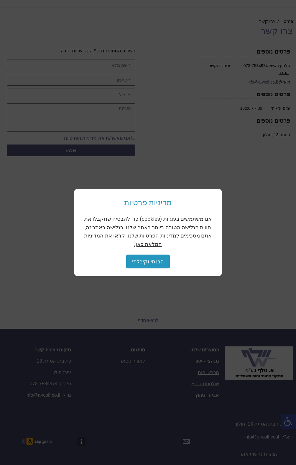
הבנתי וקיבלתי (148, 261)
